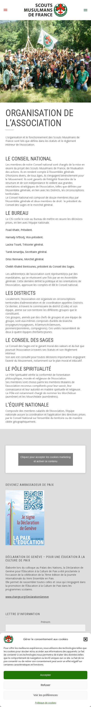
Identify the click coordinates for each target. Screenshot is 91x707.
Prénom (45, 622)
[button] (85, 639)
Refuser (45, 684)
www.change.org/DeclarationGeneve (27, 596)
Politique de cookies (45, 702)
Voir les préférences (45, 695)
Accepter (45, 674)
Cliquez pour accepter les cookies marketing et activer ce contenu (45, 459)
